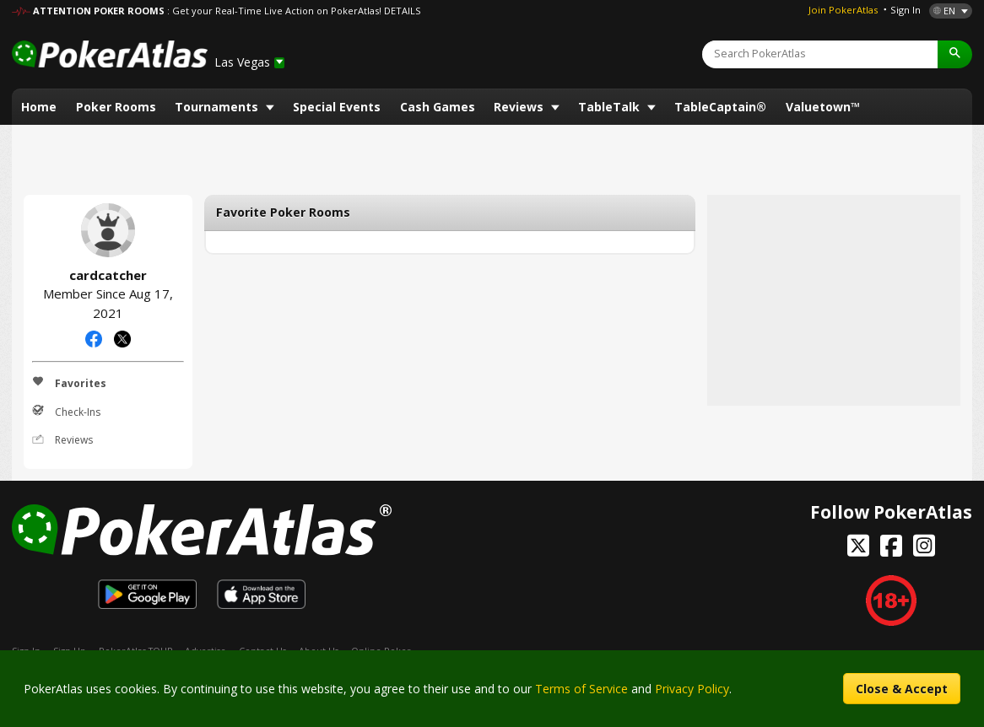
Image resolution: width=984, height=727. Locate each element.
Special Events (337, 107)
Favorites (69, 382)
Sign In (905, 9)
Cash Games (437, 107)
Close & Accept (902, 689)
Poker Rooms (116, 107)
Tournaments (218, 107)
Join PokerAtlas (843, 9)
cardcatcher (108, 230)
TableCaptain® (720, 107)
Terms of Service (581, 689)
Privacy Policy (692, 689)
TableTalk (610, 107)
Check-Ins (66, 411)
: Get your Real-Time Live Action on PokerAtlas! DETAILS (293, 10)
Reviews (520, 107)
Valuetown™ (823, 107)
